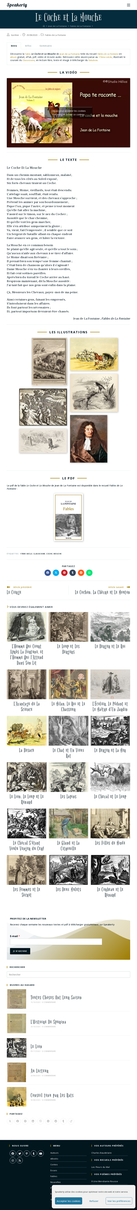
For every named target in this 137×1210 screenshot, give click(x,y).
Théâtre (54, 1179)
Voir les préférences (118, 1201)
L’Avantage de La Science (27, 706)
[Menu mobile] (128, 4)
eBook (13, 56)
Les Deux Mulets (68, 889)
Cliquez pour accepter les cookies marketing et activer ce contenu (68, 112)
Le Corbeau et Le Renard (110, 892)
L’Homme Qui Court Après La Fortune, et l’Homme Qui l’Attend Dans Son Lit (26, 655)
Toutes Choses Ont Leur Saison (51, 995)
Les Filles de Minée (110, 843)
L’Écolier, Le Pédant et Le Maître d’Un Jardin (110, 706)
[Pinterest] (27, 1134)
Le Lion (32, 1036)
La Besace (26, 750)
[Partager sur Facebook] (48, 573)
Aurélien (15, 35)
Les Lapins (68, 796)
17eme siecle (26, 553)
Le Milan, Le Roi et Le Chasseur (68, 706)
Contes (54, 1144)
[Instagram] (13, 1141)
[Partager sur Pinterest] (64, 573)
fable (28, 53)
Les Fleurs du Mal (100, 1147)
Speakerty (19, 4)
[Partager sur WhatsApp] (89, 573)
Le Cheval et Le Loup (110, 796)
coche (49, 553)
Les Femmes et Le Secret (26, 892)
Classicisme (31, 60)
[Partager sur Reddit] (81, 573)
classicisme (39, 553)
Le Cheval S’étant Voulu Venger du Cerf (26, 845)
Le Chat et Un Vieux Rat (68, 753)
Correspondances (100, 1173)
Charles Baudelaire (101, 1133)
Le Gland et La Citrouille (68, 845)
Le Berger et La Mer (110, 750)
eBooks (54, 1138)
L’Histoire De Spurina (44, 1016)
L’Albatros (96, 1167)
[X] (20, 1134)
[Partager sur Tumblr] (72, 573)
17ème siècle (106, 56)
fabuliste (96, 60)
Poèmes (54, 1168)
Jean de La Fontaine (71, 53)
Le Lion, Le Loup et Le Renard (27, 799)
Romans (54, 1174)
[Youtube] (41, 1134)
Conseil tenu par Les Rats (47, 1077)
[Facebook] (13, 1134)
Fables (53, 1156)
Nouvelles (55, 1162)
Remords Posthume (101, 1179)
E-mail (15, 936)
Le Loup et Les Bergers (68, 649)
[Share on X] (56, 573)
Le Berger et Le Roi (110, 646)
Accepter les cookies (68, 1201)
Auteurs (54, 1133)
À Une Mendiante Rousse (104, 1161)
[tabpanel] (68, 57)
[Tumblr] (34, 1134)
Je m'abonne (20, 951)
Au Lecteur (35, 1057)
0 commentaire (44, 1000)
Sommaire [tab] (46, 45)
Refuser (93, 1201)
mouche (58, 553)
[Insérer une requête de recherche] (68, 974)
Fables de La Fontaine (55, 35)
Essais (53, 1150)
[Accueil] (42, 26)
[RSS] (20, 1141)
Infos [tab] (28, 45)
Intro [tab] (14, 45)
